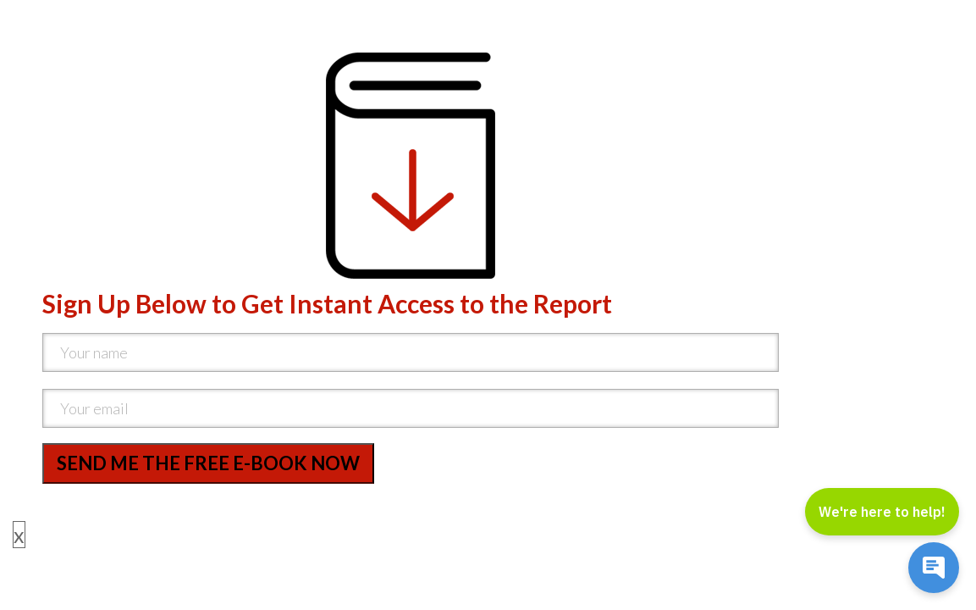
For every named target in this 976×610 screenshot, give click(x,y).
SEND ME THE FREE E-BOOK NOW (208, 463)
